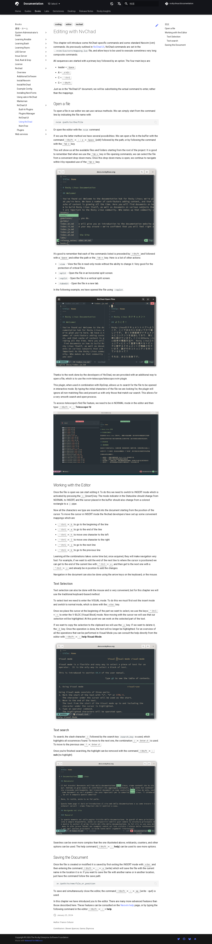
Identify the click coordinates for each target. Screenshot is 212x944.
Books (38, 11)
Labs (47, 11)
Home (18, 11)
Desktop (72, 11)
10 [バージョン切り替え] (52, 3)
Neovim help (127, 905)
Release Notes (86, 11)
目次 (167, 24)
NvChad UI (98, 46)
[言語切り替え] (119, 4)
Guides (28, 11)
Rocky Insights (104, 11)
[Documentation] (17, 4)
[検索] (141, 3)
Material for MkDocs (34, 940)
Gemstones (58, 11)
